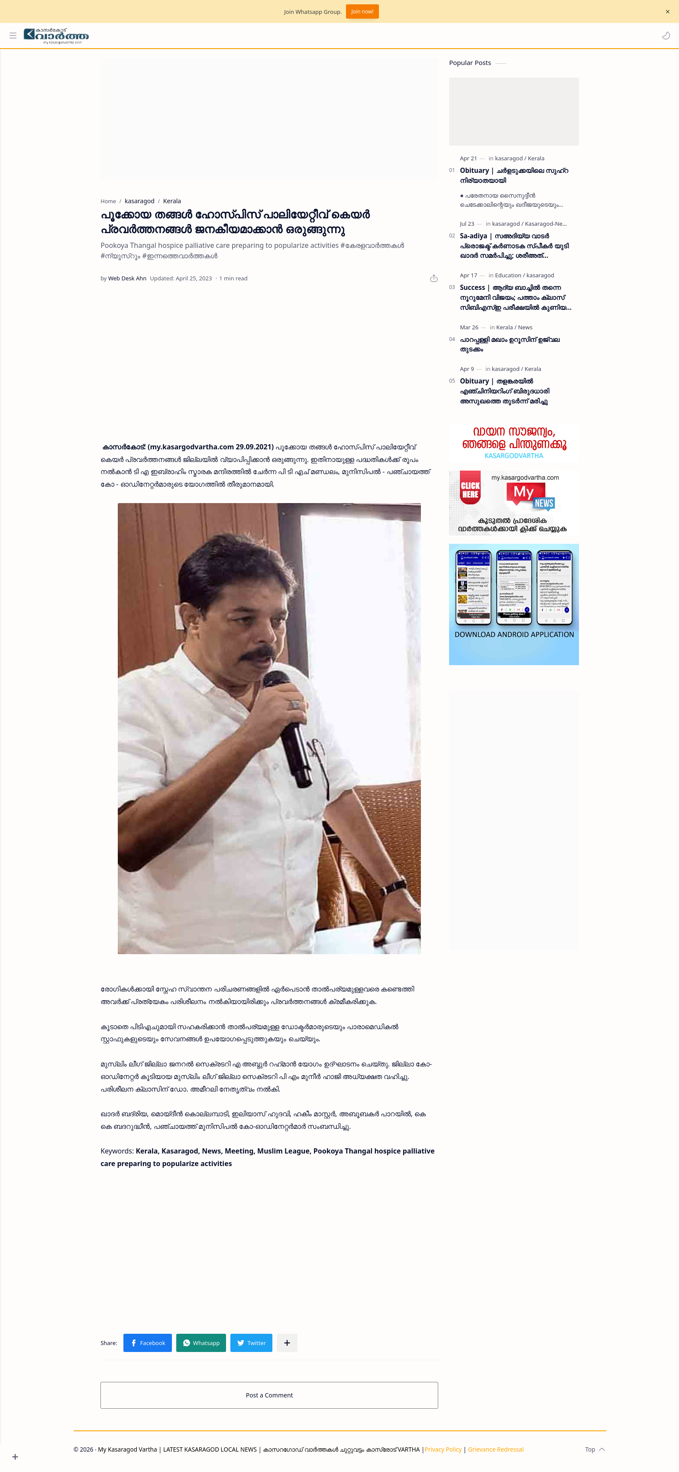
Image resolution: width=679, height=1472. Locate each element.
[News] (541, 331)
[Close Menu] (665, 12)
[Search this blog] (180, 35)
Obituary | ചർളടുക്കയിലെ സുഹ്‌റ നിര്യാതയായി (530, 179)
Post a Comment (285, 1399)
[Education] (526, 279)
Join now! (362, 11)
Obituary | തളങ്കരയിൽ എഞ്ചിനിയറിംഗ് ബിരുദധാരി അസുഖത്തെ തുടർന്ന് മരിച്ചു (520, 395)
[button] (663, 35)
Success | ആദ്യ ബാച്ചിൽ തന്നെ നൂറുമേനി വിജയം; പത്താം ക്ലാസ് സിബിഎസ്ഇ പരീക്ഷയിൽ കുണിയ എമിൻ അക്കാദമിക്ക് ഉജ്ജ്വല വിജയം (530, 301)
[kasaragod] (526, 162)
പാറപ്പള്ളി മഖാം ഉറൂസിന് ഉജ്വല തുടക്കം (526, 348)
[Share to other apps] (303, 1347)
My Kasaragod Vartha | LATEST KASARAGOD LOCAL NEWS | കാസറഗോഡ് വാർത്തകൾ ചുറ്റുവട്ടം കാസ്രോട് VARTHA (275, 1453)
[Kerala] (552, 162)
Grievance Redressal (512, 1453)
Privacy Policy (459, 1453)
